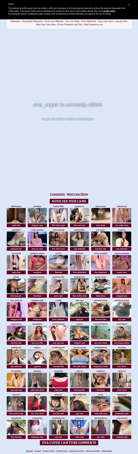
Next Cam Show (77, 194)
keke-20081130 (79, 395)
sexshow (37, 272)
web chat (16, 225)
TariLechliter (80, 230)
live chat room (58, 249)
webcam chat (37, 437)
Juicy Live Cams (105, 21)
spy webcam (79, 249)
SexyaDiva (58, 371)
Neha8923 (16, 230)
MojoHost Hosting (76, 451)
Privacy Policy (48, 451)
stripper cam (37, 225)
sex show (122, 366)
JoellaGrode (16, 347)
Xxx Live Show (72, 21)
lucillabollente (100, 347)
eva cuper (100, 230)
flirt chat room (58, 225)
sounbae (37, 206)
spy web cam (16, 390)
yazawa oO (79, 206)
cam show (100, 225)
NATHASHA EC (16, 324)
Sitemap (29, 451)
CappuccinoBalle (121, 253)
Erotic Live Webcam (54, 21)
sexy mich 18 (16, 300)
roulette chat (121, 437)
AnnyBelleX (37, 324)
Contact (37, 451)
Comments (57, 194)
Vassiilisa (122, 347)
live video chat (121, 225)
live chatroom (100, 272)
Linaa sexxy (101, 206)
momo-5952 (58, 206)
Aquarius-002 (58, 277)
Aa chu (37, 395)
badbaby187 (79, 277)
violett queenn (58, 324)
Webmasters (106, 451)
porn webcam (58, 319)
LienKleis (37, 371)
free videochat (79, 272)
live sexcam (16, 296)
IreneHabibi (16, 371)
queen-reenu (100, 277)
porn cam (58, 296)
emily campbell (100, 253)
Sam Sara (79, 300)
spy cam (122, 319)
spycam (79, 319)
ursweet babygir (37, 277)
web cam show (37, 390)
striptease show (101, 366)
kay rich (16, 395)
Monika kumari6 (122, 300)
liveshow (37, 296)
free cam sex (79, 225)
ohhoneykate (58, 230)
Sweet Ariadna (37, 230)
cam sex (58, 437)
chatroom (37, 319)
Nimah (16, 277)
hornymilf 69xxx (101, 324)
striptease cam (121, 413)
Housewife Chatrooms (32, 21)
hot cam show (79, 366)
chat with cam (100, 413)
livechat (58, 272)
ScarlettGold (121, 324)
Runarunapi (37, 418)
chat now (58, 390)
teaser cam (122, 272)
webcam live (16, 249)
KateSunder (122, 277)
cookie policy (109, 11)
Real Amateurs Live (93, 24)
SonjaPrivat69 (37, 300)
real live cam (100, 249)
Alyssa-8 (121, 371)
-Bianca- (37, 347)
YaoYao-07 (79, 418)
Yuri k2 (58, 253)
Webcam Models (93, 451)
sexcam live (58, 366)
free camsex (16, 437)
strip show (100, 296)
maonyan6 (121, 395)
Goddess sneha (37, 253)
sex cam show (100, 343)
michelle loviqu (100, 300)
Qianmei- (58, 395)
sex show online (122, 343)
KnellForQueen (58, 347)
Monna (79, 324)
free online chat (80, 296)
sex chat (100, 437)
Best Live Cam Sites (46, 24)
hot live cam (16, 343)
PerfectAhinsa (100, 418)
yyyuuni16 (16, 253)
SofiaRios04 (122, 206)
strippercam (121, 296)
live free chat (37, 343)
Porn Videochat (88, 21)
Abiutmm (79, 253)
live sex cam (37, 249)
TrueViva (121, 230)
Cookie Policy (62, 451)
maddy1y (101, 371)
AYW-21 (79, 371)
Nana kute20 (121, 418)
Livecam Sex (121, 21)
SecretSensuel (79, 347)
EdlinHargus (16, 206)
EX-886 (58, 300)
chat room (121, 390)
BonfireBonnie (58, 418)
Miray (100, 395)
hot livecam (79, 390)
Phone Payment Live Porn (69, 24)
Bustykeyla (16, 418)
